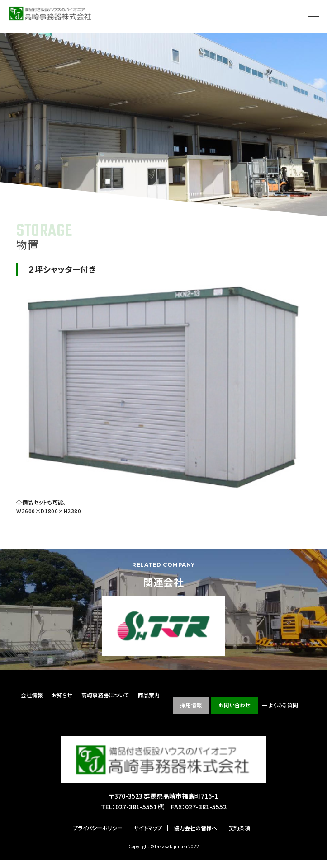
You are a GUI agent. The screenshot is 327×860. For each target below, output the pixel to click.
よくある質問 (283, 705)
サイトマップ (148, 828)
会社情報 (32, 695)
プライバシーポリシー (98, 828)
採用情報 (191, 705)
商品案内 (149, 695)
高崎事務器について (105, 695)
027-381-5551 (136, 806)
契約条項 (239, 828)
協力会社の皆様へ (195, 828)
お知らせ (62, 695)
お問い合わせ (234, 705)
